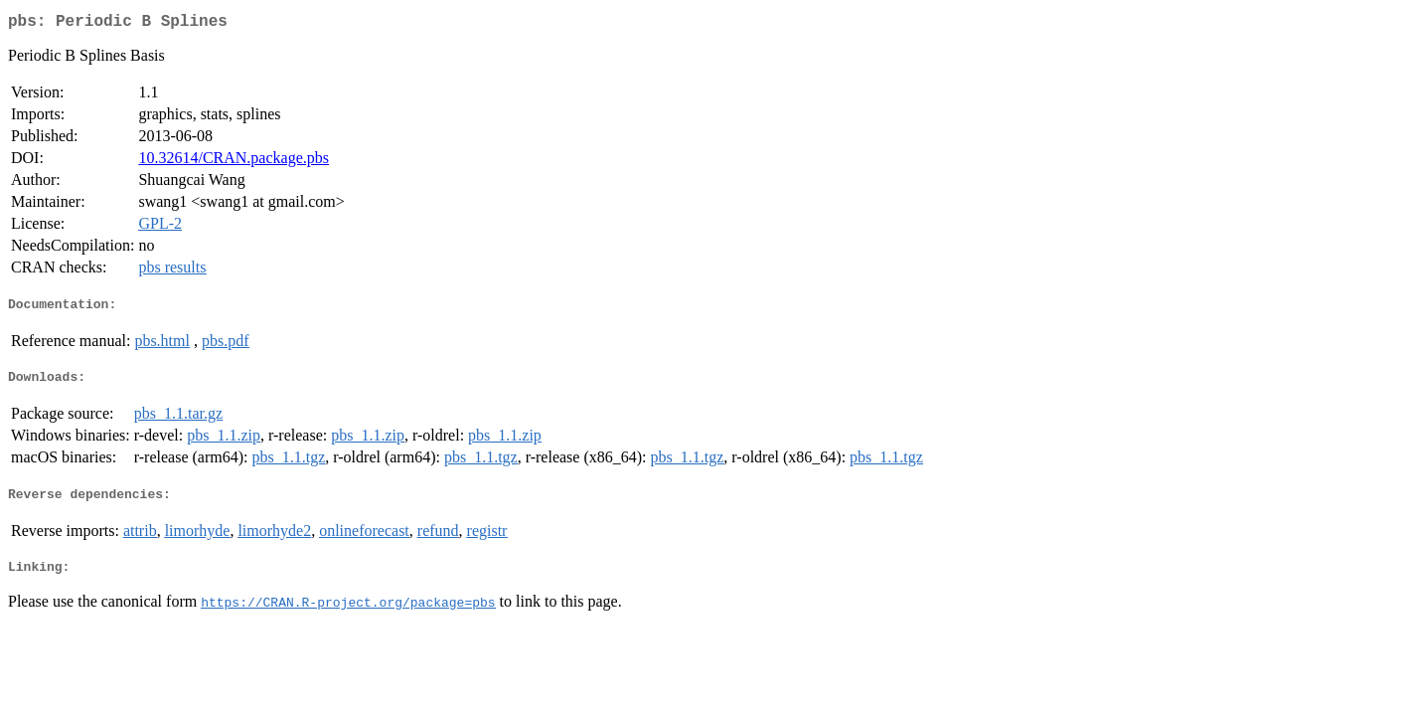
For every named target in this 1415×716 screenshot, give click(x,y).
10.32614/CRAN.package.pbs (233, 161)
